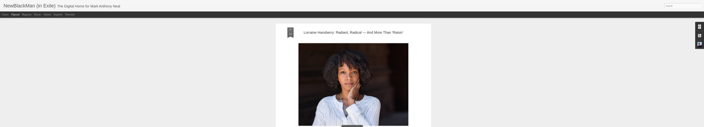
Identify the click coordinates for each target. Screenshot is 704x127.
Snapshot (58, 14)
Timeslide (70, 14)
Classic (5, 14)
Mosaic (37, 14)
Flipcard (15, 14)
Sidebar (47, 14)
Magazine (27, 14)
